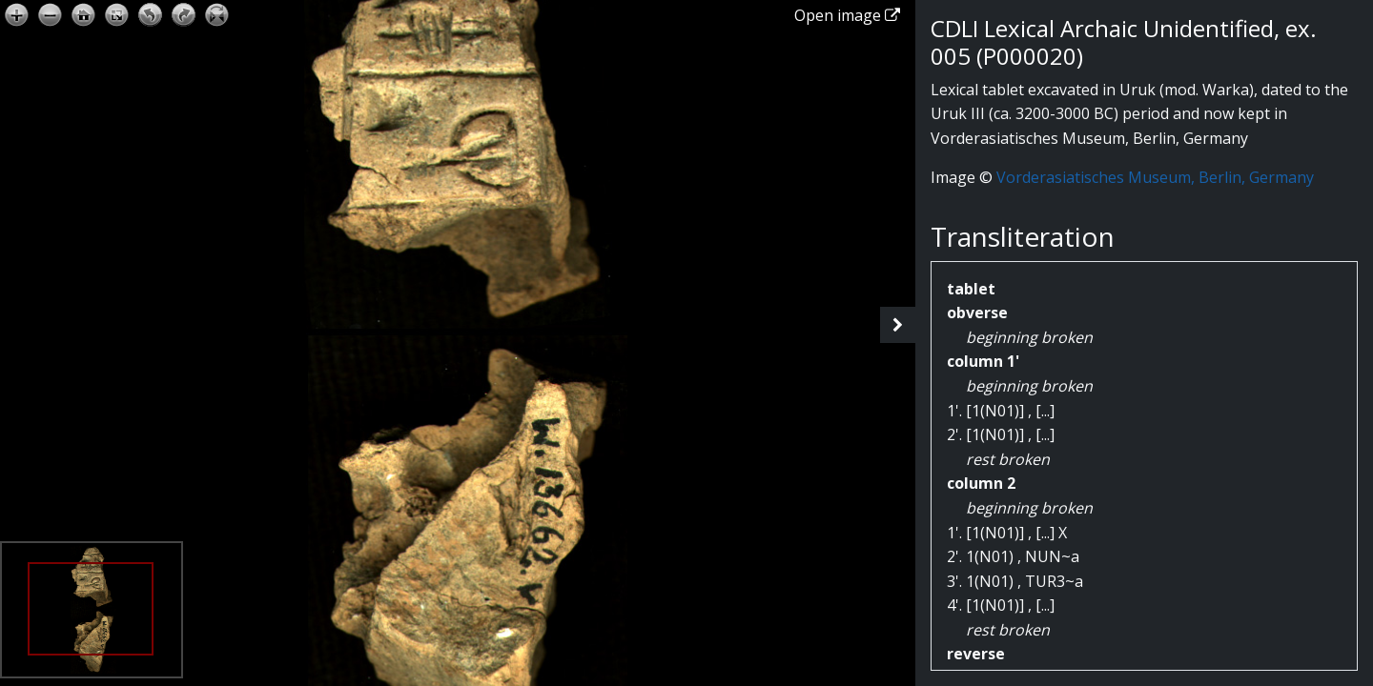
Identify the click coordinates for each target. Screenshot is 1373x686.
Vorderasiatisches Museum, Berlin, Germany (1155, 177)
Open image (847, 15)
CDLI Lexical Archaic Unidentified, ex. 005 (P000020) (1124, 41)
